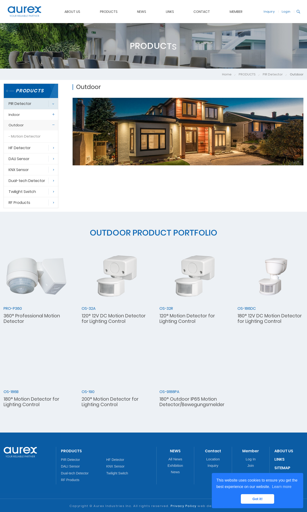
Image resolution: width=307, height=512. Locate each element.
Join (250, 465)
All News (175, 459)
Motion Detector (25, 136)
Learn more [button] (282, 487)
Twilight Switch (22, 191)
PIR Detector (273, 74)
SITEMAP (282, 468)
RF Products (19, 202)
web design (208, 506)
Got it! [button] (257, 499)
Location (213, 459)
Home (227, 74)
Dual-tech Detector (27, 180)
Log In (251, 459)
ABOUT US (72, 11)
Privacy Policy (184, 506)
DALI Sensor (19, 159)
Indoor (14, 114)
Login (284, 11)
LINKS (279, 459)
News (175, 472)
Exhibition (175, 465)
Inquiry (267, 11)
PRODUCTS (247, 74)
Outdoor (16, 125)
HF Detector (20, 148)
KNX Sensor (19, 169)
